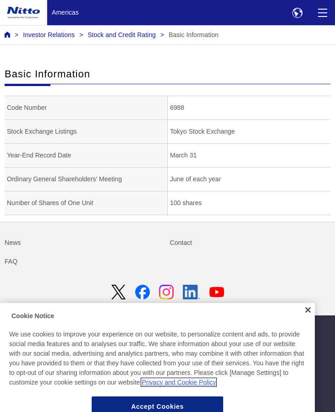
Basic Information (194, 34)
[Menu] (322, 12)
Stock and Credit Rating (122, 34)
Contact (181, 242)
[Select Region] (297, 12)
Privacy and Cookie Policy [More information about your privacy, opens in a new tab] (179, 390)
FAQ (11, 261)
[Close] (308, 319)
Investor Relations (49, 34)
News (13, 242)
